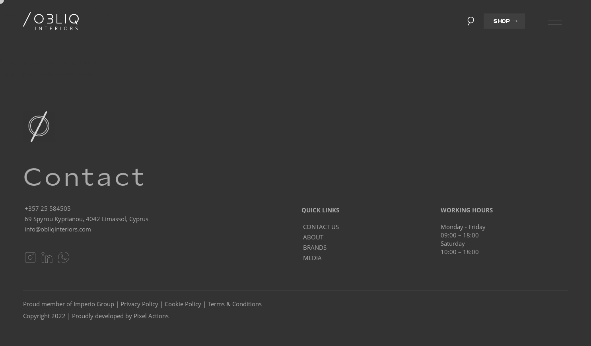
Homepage (59, 74)
